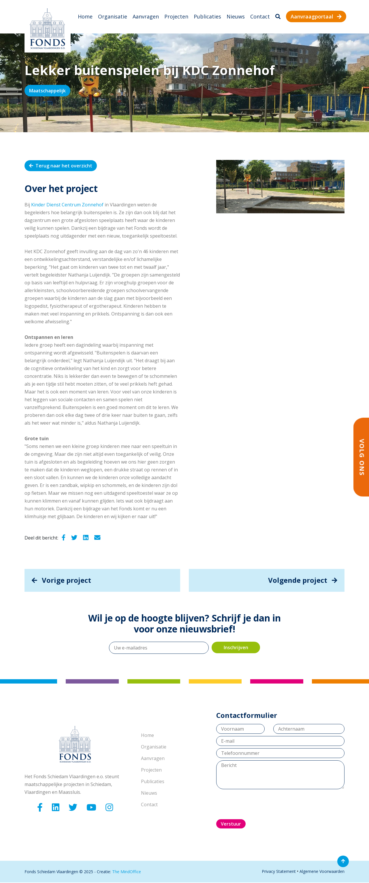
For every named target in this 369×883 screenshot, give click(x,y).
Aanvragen (146, 16)
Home (85, 16)
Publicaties (207, 16)
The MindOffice (126, 872)
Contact (260, 16)
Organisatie (112, 16)
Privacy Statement (279, 872)
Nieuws (236, 16)
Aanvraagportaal (316, 16)
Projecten (176, 16)
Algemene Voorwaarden (322, 872)
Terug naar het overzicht (60, 166)
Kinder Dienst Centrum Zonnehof (67, 205)
